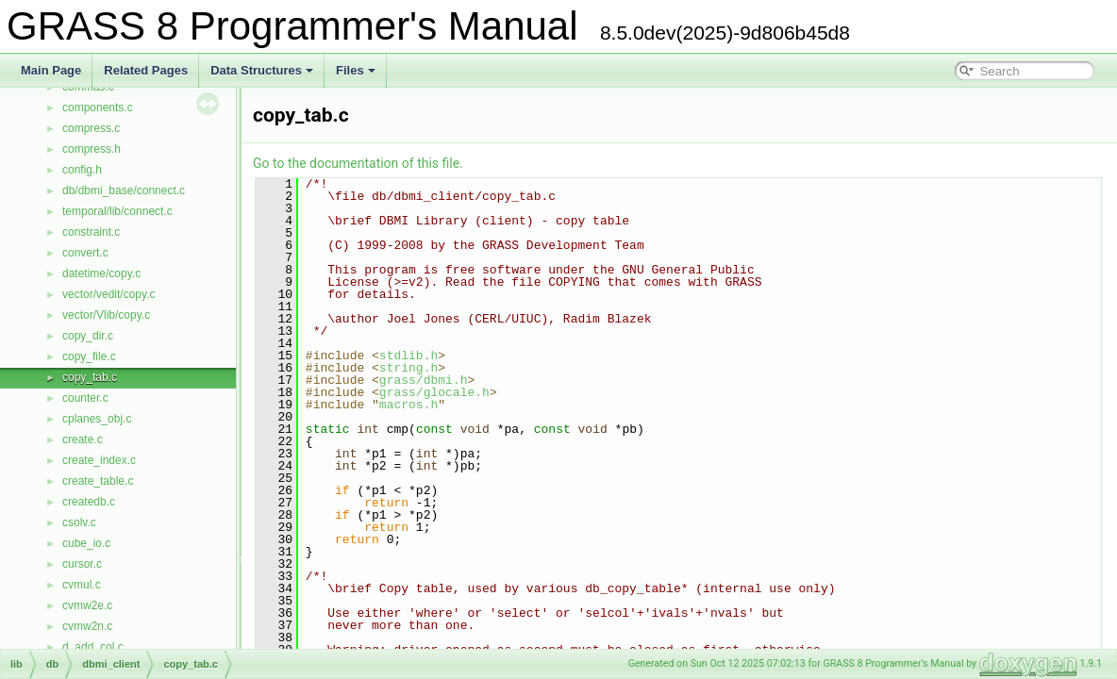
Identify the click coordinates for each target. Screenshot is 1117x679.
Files (355, 70)
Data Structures (261, 70)
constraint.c (91, 232)
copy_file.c (89, 356)
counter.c (85, 398)
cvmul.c (81, 584)
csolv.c (79, 522)
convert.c (85, 252)
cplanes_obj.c (96, 418)
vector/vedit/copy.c (108, 294)
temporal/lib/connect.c (117, 211)
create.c (82, 439)
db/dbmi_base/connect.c (123, 190)
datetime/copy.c (101, 273)
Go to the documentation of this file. (358, 163)
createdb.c (88, 501)
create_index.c (99, 460)
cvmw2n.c (87, 626)
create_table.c (97, 481)
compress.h (91, 149)
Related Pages (146, 70)
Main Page (51, 70)
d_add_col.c (93, 647)
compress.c (91, 128)
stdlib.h (408, 355)
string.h (408, 367)
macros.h (408, 404)
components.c (97, 107)
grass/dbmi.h (423, 380)
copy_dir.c (87, 335)
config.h (82, 169)
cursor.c (82, 564)
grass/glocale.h (434, 392)
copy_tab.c (89, 377)
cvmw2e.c (87, 605)
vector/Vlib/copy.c (106, 315)
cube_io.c (86, 543)
